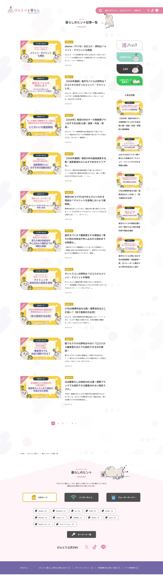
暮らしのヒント (110, 10)
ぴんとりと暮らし (33, 459)
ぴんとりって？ (125, 10)
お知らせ (137, 10)
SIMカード (69, 42)
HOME (22, 459)
